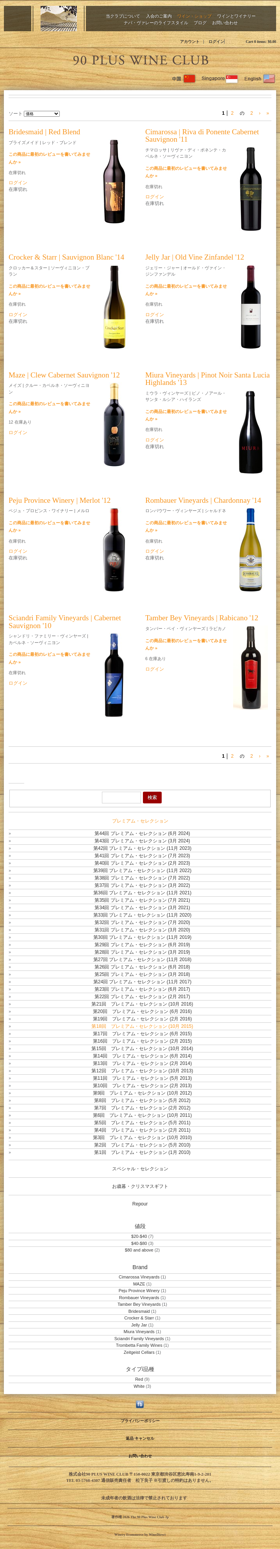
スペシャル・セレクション (140, 1169)
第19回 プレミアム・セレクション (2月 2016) (142, 1019)
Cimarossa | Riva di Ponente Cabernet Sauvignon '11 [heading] (202, 135)
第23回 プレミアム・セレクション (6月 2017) (142, 989)
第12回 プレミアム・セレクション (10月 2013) (142, 1071)
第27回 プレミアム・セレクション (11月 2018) (142, 959)
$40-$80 (139, 1243)
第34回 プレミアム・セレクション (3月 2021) (142, 907)
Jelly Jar (139, 1325)
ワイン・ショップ (194, 16)
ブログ (200, 22)
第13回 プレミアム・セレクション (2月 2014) (142, 1063)
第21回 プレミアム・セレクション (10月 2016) (142, 1004)
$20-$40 (139, 1236)
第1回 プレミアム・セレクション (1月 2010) (142, 1152)
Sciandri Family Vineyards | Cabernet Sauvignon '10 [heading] (65, 621)
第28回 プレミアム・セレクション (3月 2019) (142, 952)
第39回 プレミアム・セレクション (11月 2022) (142, 870)
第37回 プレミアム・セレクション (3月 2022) (142, 885)
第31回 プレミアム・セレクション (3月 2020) (142, 930)
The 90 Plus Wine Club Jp (140, 59)
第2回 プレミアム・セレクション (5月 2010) (142, 1145)
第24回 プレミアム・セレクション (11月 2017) (142, 982)
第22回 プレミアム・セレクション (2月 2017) (142, 996)
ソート (16, 113)
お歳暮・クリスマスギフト (140, 1186)
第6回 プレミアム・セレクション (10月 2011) (142, 1115)
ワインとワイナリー (236, 16)
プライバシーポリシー (140, 1421)
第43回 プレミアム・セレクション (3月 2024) (142, 841)
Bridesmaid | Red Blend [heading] (44, 132)
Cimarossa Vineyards (139, 1277)
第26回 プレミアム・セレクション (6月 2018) (142, 967)
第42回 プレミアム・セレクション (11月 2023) (142, 848)
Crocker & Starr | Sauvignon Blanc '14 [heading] (66, 257)
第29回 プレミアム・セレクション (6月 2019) (142, 944)
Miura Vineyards (139, 1331)
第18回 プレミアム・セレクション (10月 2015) (142, 1026)
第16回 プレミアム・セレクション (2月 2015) (142, 1041)
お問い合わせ (225, 22)
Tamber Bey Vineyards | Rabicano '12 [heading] (202, 618)
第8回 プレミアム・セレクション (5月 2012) (142, 1100)
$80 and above (139, 1250)
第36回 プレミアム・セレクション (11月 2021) (142, 893)
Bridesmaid (139, 1311)
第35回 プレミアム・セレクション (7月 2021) (142, 900)
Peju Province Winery (139, 1290)
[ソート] (42, 114)
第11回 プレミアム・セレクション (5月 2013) (142, 1078)
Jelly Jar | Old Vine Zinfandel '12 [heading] (194, 257)
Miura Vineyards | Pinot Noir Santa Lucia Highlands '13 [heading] (207, 378)
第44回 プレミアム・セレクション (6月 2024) (142, 833)
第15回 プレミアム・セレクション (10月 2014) (142, 1048)
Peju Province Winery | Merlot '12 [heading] (60, 500)
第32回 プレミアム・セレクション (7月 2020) (142, 922)
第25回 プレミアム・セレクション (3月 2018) (142, 974)
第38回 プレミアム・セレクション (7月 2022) (142, 878)
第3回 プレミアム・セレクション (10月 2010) (142, 1137)
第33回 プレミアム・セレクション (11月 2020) (142, 915)
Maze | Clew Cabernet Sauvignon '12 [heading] (64, 375)
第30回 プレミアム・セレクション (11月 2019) (142, 937)
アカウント (190, 41)
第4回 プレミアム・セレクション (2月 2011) (142, 1130)
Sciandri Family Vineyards (139, 1338)
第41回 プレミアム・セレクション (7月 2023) (142, 855)
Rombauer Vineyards (139, 1297)
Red (139, 1379)
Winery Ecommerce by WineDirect (140, 1535)
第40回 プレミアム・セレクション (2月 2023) (142, 863)
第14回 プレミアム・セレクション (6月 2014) (142, 1056)
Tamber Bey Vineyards (139, 1304)
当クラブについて (123, 16)
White (139, 1386)
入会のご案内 (159, 16)
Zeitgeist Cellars (139, 1352)
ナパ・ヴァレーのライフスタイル (156, 22)
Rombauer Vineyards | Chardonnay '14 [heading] (203, 500)
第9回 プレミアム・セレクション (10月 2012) (142, 1093)
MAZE (139, 1284)
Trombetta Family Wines (139, 1345)
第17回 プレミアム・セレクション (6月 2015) (142, 1033)
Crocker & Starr (139, 1318)
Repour (140, 1204)
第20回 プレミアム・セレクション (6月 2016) (142, 1011)
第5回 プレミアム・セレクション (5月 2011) (142, 1122)
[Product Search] (121, 797)
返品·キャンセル (140, 1438)
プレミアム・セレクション (140, 821)
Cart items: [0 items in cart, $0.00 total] (261, 41)
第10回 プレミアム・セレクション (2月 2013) (142, 1085)
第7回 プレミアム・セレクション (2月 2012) (142, 1108)
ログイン (216, 41)
